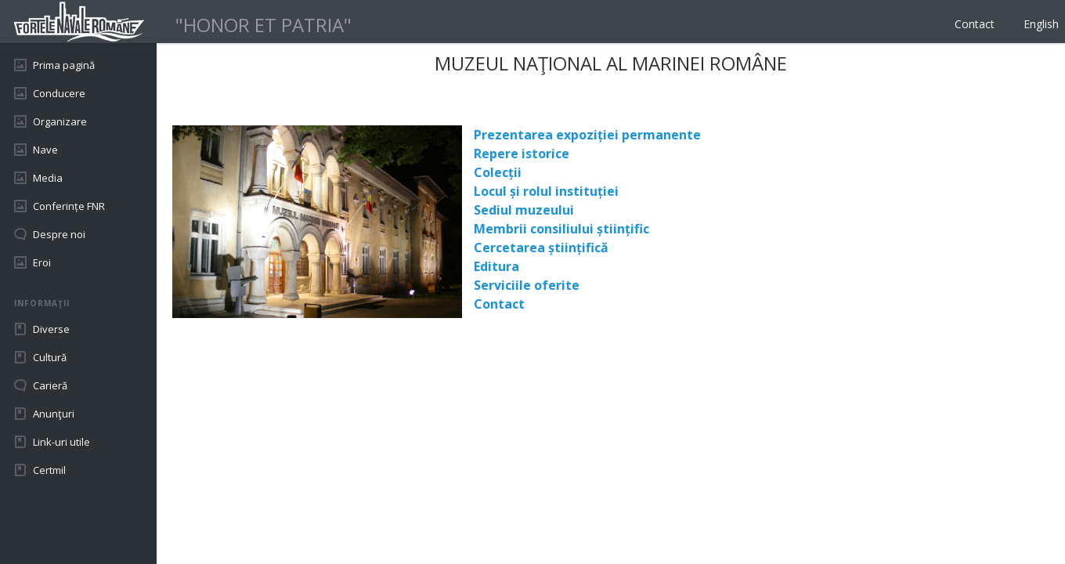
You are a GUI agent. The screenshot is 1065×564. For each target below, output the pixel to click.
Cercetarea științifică (541, 247)
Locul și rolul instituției (546, 191)
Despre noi (59, 234)
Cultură (50, 357)
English (1041, 23)
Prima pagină (64, 65)
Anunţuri (53, 414)
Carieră (50, 385)
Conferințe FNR (69, 206)
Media (48, 178)
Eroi (42, 262)
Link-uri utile (61, 442)
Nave (45, 150)
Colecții (498, 172)
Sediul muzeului (524, 210)
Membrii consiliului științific (561, 228)
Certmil (49, 470)
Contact (975, 23)
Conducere (59, 93)
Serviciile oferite (526, 285)
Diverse (51, 329)
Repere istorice (521, 153)
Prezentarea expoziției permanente (587, 134)
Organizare (60, 121)
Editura (496, 266)
